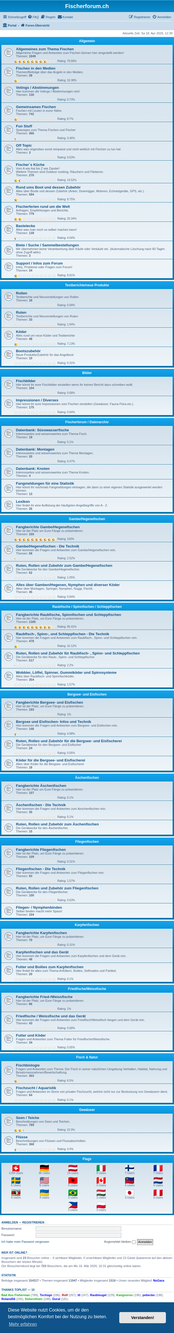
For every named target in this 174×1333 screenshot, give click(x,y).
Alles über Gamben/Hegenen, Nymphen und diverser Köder (68, 585)
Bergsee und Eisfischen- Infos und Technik (53, 722)
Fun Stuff (24, 126)
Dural (56, 1299)
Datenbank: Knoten (33, 468)
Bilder (87, 373)
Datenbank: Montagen (35, 449)
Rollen (21, 293)
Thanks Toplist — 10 (18, 1289)
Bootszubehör (28, 351)
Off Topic (24, 145)
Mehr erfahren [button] (23, 1324)
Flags (87, 1159)
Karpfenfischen (87, 925)
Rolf (65, 1295)
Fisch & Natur (87, 1057)
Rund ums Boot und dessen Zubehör (48, 187)
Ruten (21, 312)
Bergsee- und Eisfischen (86, 694)
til (79, 1295)
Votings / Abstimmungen (37, 87)
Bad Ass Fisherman (15, 1295)
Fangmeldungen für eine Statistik (45, 483)
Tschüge (46, 1295)
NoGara (158, 1280)
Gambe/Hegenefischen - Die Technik (47, 546)
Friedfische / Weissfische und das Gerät (51, 1016)
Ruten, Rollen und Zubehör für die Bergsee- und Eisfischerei (69, 741)
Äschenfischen (87, 778)
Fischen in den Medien (35, 68)
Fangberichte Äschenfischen (41, 786)
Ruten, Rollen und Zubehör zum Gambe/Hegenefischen (64, 565)
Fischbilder (25, 381)
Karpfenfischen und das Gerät (42, 952)
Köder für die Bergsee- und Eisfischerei (50, 760)
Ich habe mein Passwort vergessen (25, 1241)
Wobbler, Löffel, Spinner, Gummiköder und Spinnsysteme (66, 672)
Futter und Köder (31, 1035)
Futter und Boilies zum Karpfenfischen (50, 967)
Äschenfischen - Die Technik (41, 805)
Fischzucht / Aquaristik (36, 1088)
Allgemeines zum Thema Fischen (45, 49)
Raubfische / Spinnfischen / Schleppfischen (87, 607)
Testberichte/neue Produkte (87, 285)
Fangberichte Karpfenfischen (41, 933)
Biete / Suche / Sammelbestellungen (47, 245)
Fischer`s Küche (30, 165)
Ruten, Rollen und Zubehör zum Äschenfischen (57, 824)
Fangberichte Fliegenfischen (41, 850)
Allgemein (87, 41)
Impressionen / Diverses (37, 400)
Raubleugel (98, 1295)
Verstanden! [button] (142, 1317)
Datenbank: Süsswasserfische (42, 430)
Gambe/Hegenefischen (87, 519)
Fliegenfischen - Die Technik (40, 869)
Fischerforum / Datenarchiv (87, 422)
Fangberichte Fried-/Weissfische (44, 997)
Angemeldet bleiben (119, 1242)
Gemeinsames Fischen (36, 107)
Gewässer (87, 1110)
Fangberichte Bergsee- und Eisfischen (49, 702)
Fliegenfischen (87, 842)
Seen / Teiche (27, 1118)
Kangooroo (124, 1295)
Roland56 (8, 1299)
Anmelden (9, 1222)
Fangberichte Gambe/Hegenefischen (48, 527)
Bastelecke (25, 226)
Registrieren (33, 1222)
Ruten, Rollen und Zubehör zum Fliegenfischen (57, 888)
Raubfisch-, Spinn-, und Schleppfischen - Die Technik (62, 634)
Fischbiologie (28, 1065)
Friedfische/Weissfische (87, 989)
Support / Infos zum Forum (39, 263)
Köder (21, 332)
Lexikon (23, 501)
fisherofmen (33, 1299)
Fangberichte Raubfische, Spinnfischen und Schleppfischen (68, 615)
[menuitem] (33, 17)
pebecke (148, 1295)
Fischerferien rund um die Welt (43, 206)
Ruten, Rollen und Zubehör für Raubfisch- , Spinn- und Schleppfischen (78, 653)
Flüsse (22, 1137)
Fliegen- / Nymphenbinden (39, 907)
